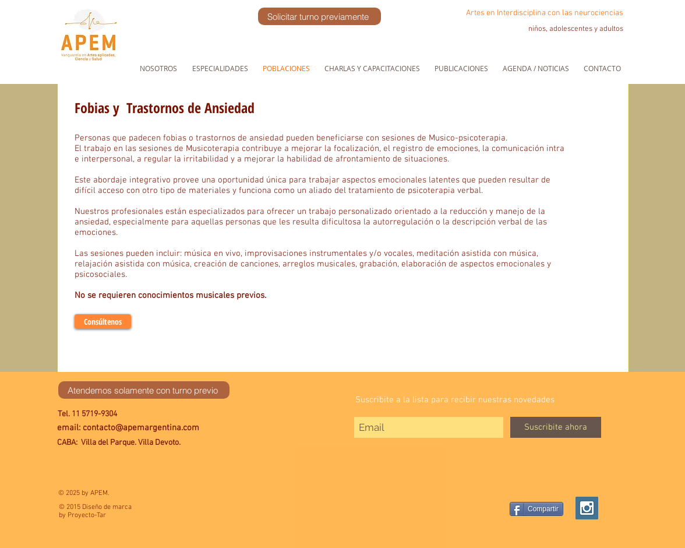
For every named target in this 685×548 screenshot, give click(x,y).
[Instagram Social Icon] (586, 508)
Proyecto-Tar (87, 515)
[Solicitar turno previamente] (319, 16)
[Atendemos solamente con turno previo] (143, 390)
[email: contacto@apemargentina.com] (152, 428)
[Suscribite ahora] (555, 427)
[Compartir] (536, 509)
